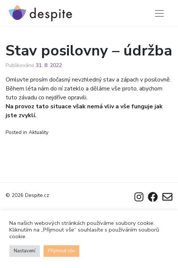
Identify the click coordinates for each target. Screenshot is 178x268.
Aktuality (38, 132)
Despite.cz (37, 195)
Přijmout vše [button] (61, 251)
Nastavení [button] (24, 251)
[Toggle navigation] (159, 13)
